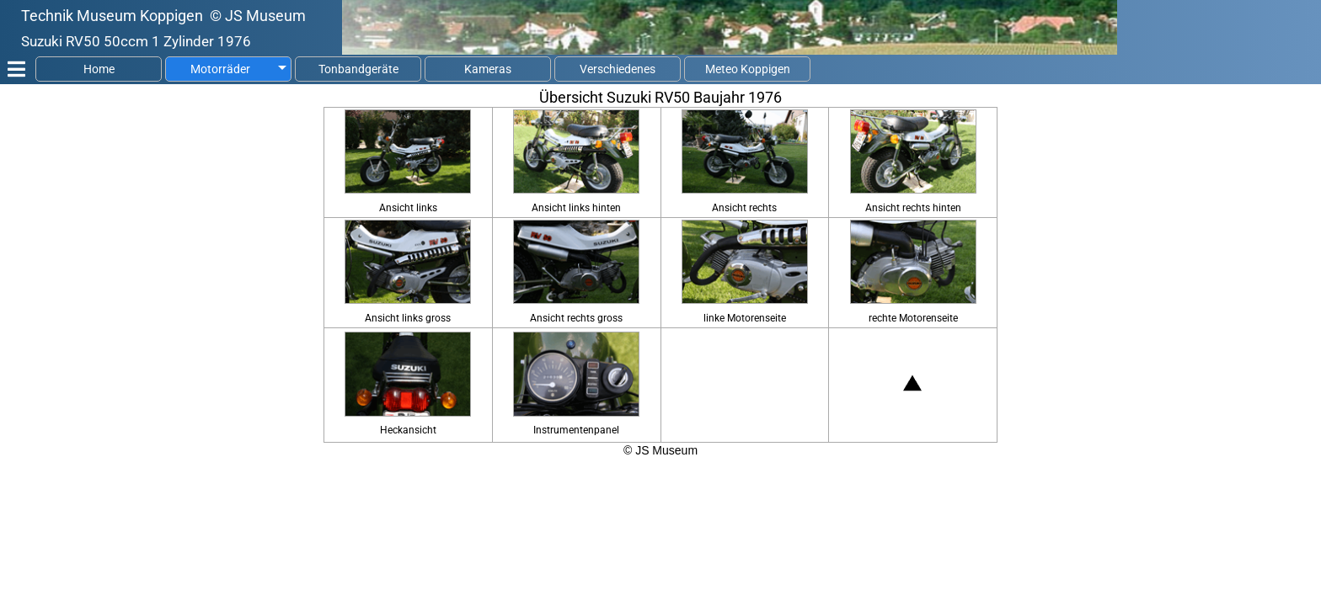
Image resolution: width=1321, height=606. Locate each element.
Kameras (487, 69)
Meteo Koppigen (747, 69)
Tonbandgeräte (358, 69)
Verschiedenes (617, 69)
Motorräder (220, 69)
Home (99, 69)
